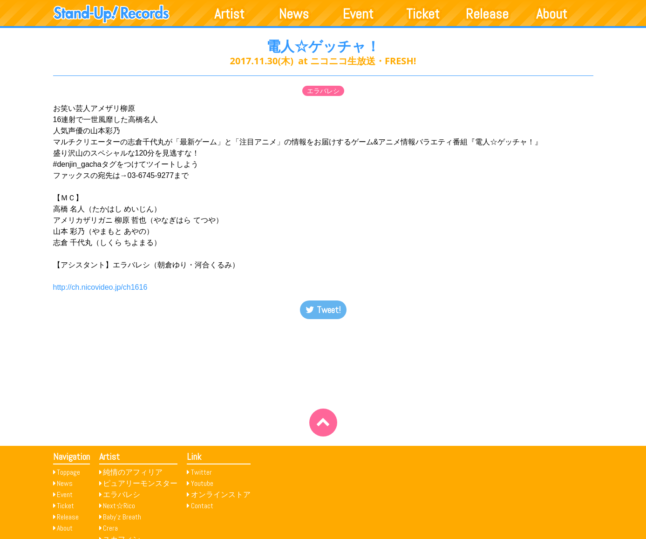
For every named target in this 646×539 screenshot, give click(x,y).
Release (487, 14)
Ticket (423, 14)
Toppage (68, 472)
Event (358, 14)
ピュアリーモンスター (140, 483)
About (551, 14)
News (294, 14)
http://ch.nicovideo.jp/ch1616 (100, 287)
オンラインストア (221, 494)
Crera (110, 528)
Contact (202, 506)
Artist (229, 14)
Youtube (202, 483)
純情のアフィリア (133, 472)
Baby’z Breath (122, 517)
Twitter (201, 472)
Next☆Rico (119, 506)
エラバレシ (323, 91)
